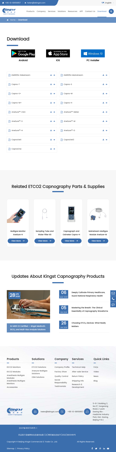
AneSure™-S (15, 121)
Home (13, 19)
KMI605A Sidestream (19, 75)
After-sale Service (80, 371)
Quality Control (61, 376)
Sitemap (10, 448)
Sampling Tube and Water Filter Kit (45, 233)
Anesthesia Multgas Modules (16, 376)
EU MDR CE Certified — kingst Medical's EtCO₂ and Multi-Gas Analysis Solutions (27, 328)
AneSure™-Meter (70, 112)
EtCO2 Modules (13, 371)
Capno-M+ (15, 102)
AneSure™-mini (16, 112)
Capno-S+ (14, 93)
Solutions (62, 11)
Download (101, 11)
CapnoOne (14, 148)
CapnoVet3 (67, 139)
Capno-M (66, 93)
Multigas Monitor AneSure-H (17, 233)
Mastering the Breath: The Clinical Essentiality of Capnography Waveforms (90, 309)
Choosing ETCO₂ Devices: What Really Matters (89, 325)
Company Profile (62, 367)
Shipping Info (78, 380)
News (96, 376)
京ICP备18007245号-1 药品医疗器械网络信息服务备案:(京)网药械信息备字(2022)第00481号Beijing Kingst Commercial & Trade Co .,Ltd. (47, 435)
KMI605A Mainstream (72, 75)
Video (96, 371)
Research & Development (78, 386)
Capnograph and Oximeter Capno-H (71, 233)
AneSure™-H (15, 130)
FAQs (96, 367)
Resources (72, 11)
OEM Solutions (38, 377)
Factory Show (61, 371)
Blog (96, 380)
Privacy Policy (23, 448)
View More (17, 240)
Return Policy (78, 376)
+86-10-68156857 (13, 2)
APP (81, 11)
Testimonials (60, 386)
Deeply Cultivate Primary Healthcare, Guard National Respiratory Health (88, 294)
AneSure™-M (68, 121)
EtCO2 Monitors (14, 367)
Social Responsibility (61, 381)
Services (51, 11)
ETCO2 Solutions (39, 367)
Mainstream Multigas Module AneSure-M (98, 233)
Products (30, 11)
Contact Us (90, 11)
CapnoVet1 (14, 139)
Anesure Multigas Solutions (39, 372)
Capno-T (14, 84)
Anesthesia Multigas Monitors (16, 382)
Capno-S (66, 84)
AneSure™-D (68, 130)
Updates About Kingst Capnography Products (58, 276)
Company (41, 11)
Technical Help (78, 367)
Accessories (12, 387)
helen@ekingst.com (36, 2)
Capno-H (66, 102)
